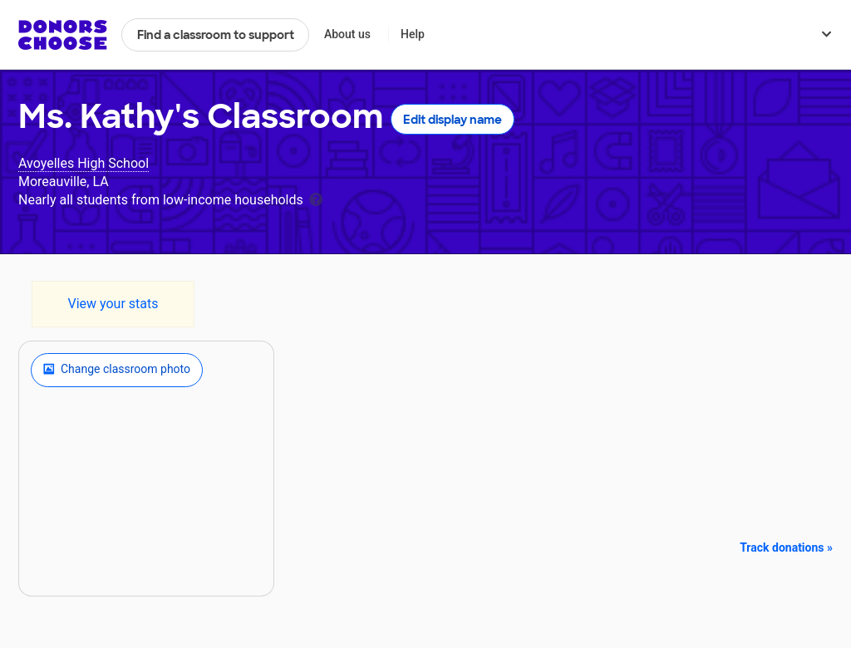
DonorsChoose (62, 35)
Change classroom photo (116, 369)
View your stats (112, 304)
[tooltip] (316, 198)
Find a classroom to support (215, 34)
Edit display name (452, 119)
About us (347, 34)
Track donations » (786, 547)
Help (413, 34)
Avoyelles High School (83, 163)
